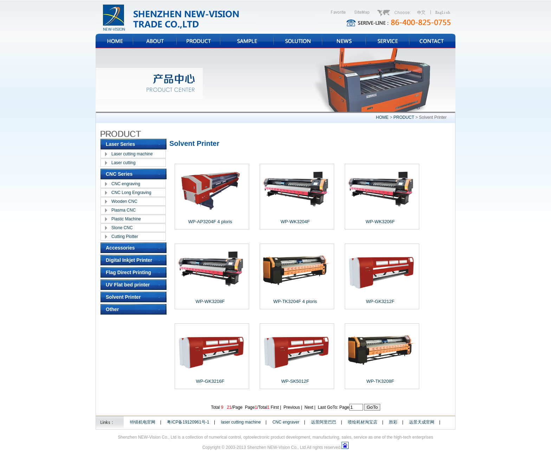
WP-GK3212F (380, 301)
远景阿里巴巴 (323, 422)
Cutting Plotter (124, 236)
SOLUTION (298, 41)
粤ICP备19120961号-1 (188, 422)
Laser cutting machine (132, 153)
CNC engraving (125, 183)
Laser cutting (123, 162)
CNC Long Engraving (131, 192)
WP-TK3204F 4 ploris (295, 301)
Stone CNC (122, 227)
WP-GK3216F (210, 381)
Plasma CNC (123, 210)
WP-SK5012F (295, 381)
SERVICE (387, 41)
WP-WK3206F (380, 221)
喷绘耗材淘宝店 (362, 422)
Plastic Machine (126, 219)
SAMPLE (247, 41)
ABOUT (155, 41)
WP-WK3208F (210, 301)
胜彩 (393, 422)
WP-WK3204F (295, 221)
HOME (114, 41)
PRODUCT (198, 41)
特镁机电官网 (142, 422)
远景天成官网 (421, 422)
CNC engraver (285, 422)
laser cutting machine (241, 422)
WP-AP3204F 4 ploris (210, 221)
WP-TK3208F (380, 381)
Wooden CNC (124, 201)
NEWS (344, 41)
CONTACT (432, 41)
